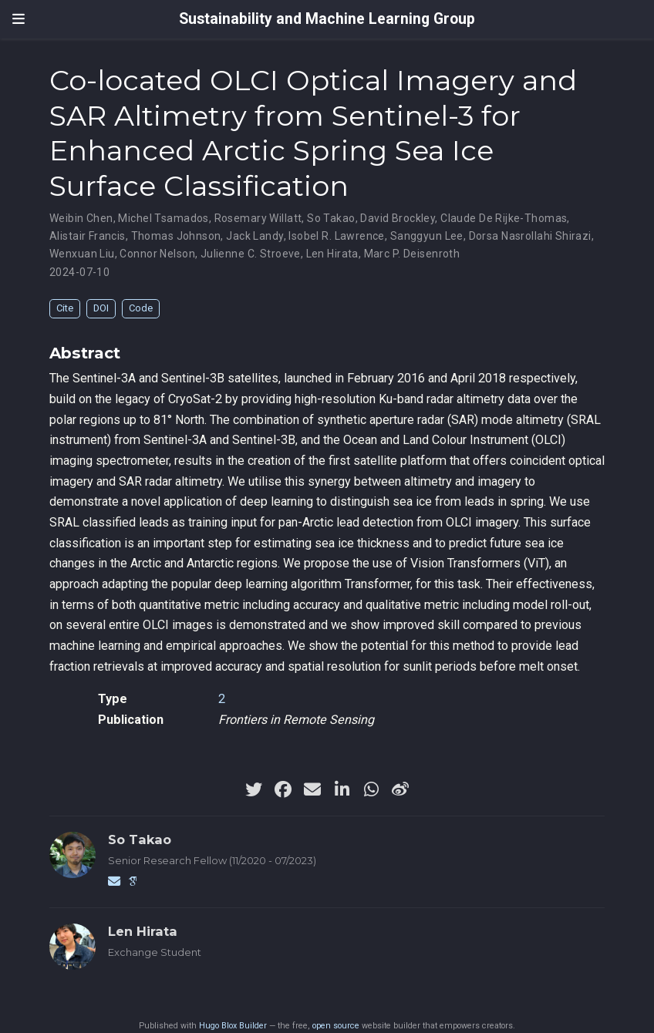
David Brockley (397, 218)
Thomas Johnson (176, 236)
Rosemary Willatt (258, 218)
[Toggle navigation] (18, 19)
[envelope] (312, 789)
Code (141, 308)
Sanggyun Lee (427, 236)
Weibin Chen (81, 218)
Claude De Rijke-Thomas (503, 218)
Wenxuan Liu (82, 253)
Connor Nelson (157, 253)
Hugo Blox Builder (233, 1026)
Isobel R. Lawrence (336, 236)
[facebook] (283, 789)
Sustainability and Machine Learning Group (327, 19)
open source (335, 1026)
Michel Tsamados (163, 218)
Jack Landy (254, 236)
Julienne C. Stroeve (251, 253)
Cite (64, 308)
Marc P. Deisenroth (412, 253)
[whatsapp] (371, 789)
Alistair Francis (87, 236)
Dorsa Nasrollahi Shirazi (530, 236)
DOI (101, 308)
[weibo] (400, 789)
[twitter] (253, 789)
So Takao (331, 218)
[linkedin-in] (341, 789)
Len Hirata (332, 253)
